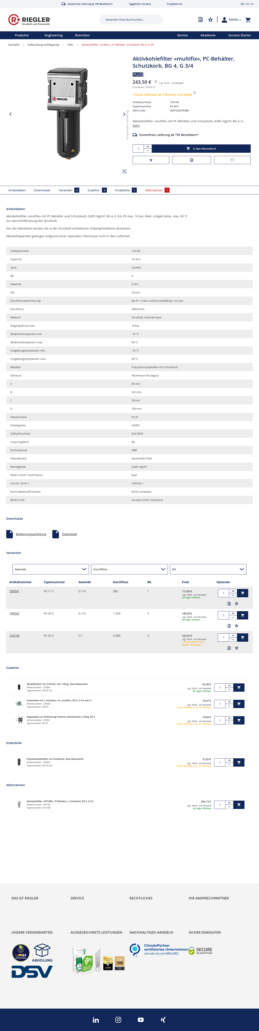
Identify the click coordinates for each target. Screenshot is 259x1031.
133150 (14, 636)
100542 (14, 613)
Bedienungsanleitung (31, 534)
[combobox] (128, 19)
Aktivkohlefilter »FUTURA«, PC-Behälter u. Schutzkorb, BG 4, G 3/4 (60, 801)
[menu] (83, 35)
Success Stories (239, 35)
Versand (179, 83)
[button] (235, 19)
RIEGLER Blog (21, 868)
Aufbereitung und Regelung (43, 44)
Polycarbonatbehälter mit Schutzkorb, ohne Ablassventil (55, 759)
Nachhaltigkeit (21, 874)
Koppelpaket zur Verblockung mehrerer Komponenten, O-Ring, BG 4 (61, 717)
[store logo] (48, 19)
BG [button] (174, 569)
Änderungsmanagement (88, 886)
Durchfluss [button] (100, 569)
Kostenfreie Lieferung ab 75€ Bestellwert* (169, 135)
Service (182, 35)
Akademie (208, 35)
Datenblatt (69, 534)
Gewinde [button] (20, 569)
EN (247, 3)
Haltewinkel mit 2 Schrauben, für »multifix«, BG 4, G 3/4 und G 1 (59, 700)
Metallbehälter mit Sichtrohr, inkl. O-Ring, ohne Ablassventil (57, 684)
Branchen (82, 35)
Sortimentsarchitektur (27, 886)
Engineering (53, 35)
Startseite (14, 44)
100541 (14, 591)
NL (252, 3)
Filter (70, 44)
